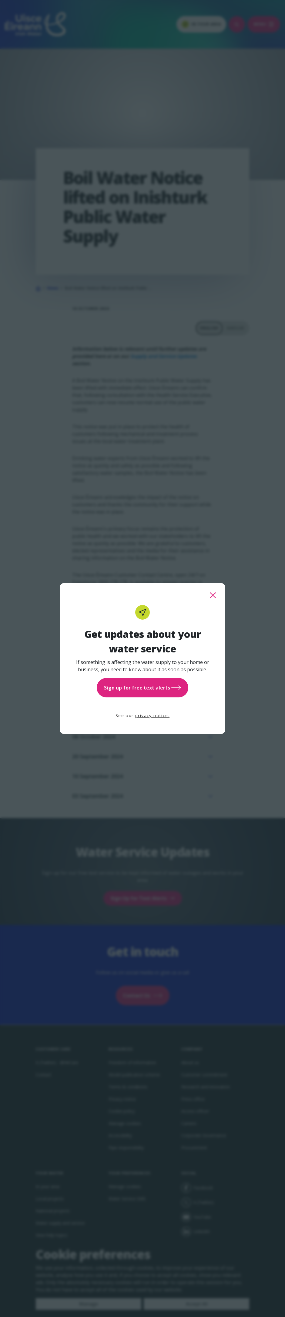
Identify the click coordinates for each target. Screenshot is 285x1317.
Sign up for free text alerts (142, 687)
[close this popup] (213, 595)
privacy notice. (152, 715)
